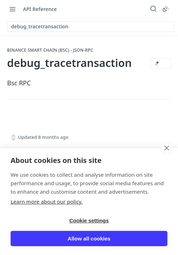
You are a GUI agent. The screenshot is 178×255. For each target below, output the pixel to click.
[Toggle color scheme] (165, 9)
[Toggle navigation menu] (12, 9)
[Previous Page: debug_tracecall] (44, 161)
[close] (166, 243)
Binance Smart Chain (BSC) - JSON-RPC (50, 50)
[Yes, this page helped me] (108, 194)
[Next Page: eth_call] (152, 161)
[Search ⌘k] (153, 9)
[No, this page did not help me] (129, 194)
